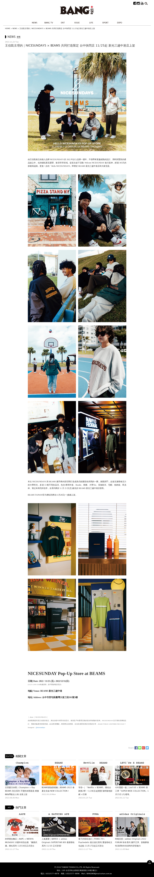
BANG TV (48, 23)
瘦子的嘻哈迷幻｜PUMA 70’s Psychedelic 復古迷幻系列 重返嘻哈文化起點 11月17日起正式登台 (95, 842)
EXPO (119, 23)
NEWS (34, 23)
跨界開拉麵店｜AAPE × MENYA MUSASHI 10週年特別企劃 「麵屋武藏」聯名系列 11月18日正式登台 (21, 842)
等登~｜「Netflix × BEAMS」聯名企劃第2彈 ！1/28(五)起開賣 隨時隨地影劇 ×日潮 (95, 790)
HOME (7, 28)
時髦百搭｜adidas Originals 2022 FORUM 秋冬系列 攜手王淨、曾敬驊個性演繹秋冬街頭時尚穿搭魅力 (132, 842)
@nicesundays (40, 727)
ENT (63, 23)
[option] (22, 779)
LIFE (91, 23)
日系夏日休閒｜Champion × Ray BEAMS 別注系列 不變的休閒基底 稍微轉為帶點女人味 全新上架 (22, 790)
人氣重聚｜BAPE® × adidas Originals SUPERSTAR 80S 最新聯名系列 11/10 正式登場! (58, 842)
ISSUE (77, 23)
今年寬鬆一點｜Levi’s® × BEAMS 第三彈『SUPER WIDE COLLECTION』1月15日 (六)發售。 (132, 790)
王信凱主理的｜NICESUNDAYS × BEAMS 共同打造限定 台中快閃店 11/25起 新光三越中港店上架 (57, 28)
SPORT (105, 23)
